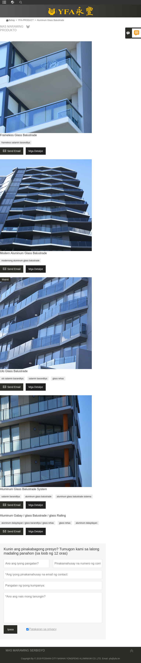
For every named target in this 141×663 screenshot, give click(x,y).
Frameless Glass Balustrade (18, 135)
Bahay (10, 20)
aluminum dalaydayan (86, 523)
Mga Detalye (35, 151)
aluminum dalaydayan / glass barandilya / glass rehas (27, 523)
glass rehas (58, 378)
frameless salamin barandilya (15, 142)
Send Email (12, 150)
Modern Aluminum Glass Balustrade (23, 253)
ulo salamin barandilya (12, 378)
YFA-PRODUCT (26, 20)
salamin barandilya (38, 378)
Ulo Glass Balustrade (14, 371)
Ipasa (10, 629)
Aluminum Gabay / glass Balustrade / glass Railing (33, 515)
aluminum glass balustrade (38, 496)
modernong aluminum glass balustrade (20, 260)
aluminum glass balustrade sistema (74, 496)
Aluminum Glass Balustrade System (23, 489)
